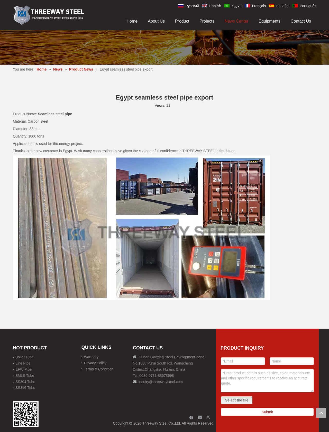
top (321, 413)
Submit (267, 412)
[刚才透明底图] (49, 15)
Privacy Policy (95, 363)
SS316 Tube (25, 388)
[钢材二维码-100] (26, 414)
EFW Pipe (23, 369)
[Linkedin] (200, 417)
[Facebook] (191, 417)
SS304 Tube (25, 382)
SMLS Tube (24, 376)
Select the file (236, 400)
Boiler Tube (24, 357)
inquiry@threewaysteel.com (161, 382)
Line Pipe (22, 363)
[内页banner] (164, 47)
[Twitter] (209, 417)
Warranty (91, 357)
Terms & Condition (98, 369)
